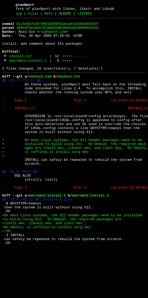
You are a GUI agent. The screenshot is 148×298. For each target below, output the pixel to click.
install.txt (20, 64)
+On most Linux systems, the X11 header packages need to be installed (72, 254)
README (65, 15)
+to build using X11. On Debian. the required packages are (61, 258)
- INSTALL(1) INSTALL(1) (75, 125)
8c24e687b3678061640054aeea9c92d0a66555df (58, 26)
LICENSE (84, 15)
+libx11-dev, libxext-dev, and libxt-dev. (43, 263)
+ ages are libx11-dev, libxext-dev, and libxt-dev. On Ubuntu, (75, 173)
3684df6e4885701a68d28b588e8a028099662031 (58, 31)
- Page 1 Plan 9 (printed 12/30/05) (75, 116)
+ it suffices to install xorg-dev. (46, 178)
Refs (49, 15)
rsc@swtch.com (52, 35)
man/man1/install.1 (27, 70)
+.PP (6, 273)
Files (33, 15)
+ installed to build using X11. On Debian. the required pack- (75, 168)
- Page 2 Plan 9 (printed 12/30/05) (75, 220)
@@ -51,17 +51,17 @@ (21, 92)
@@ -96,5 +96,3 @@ (19, 201)
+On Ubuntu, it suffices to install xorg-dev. (47, 268)
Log (19, 15)
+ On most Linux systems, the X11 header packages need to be (72, 163)
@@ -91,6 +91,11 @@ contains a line (37, 235)
